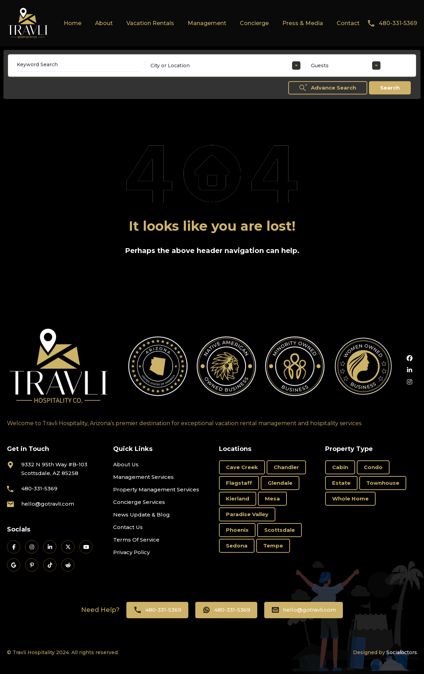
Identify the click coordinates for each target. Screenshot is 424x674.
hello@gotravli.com (47, 503)
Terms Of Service (136, 539)
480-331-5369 (398, 23)
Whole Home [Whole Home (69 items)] (350, 498)
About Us (126, 464)
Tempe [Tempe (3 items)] (273, 545)
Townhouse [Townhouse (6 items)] (382, 483)
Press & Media (302, 23)
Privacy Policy (131, 552)
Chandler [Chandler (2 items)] (286, 467)
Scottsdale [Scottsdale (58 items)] (279, 530)
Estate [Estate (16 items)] (341, 483)
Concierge (254, 23)
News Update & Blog (141, 514)
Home (72, 23)
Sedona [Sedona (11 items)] (237, 545)
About (104, 23)
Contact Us (128, 527)
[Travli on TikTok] (49, 565)
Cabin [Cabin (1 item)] (340, 467)
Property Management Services (156, 489)
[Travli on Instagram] (31, 546)
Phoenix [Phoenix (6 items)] (237, 530)
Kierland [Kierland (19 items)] (237, 498)
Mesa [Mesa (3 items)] (272, 498)
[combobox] (225, 65)
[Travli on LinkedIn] (49, 546)
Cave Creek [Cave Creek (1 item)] (242, 467)
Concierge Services (139, 502)
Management (207, 23)
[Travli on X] (67, 546)
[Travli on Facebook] (13, 546)
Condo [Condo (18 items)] (373, 467)
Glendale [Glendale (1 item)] (280, 483)
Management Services (143, 477)
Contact (348, 23)
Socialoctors (401, 652)
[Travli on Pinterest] (31, 565)
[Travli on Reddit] (67, 565)
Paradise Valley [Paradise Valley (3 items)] (247, 514)
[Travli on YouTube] (86, 546)
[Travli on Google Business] (13, 565)
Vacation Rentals (150, 23)
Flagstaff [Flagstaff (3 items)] (239, 483)
